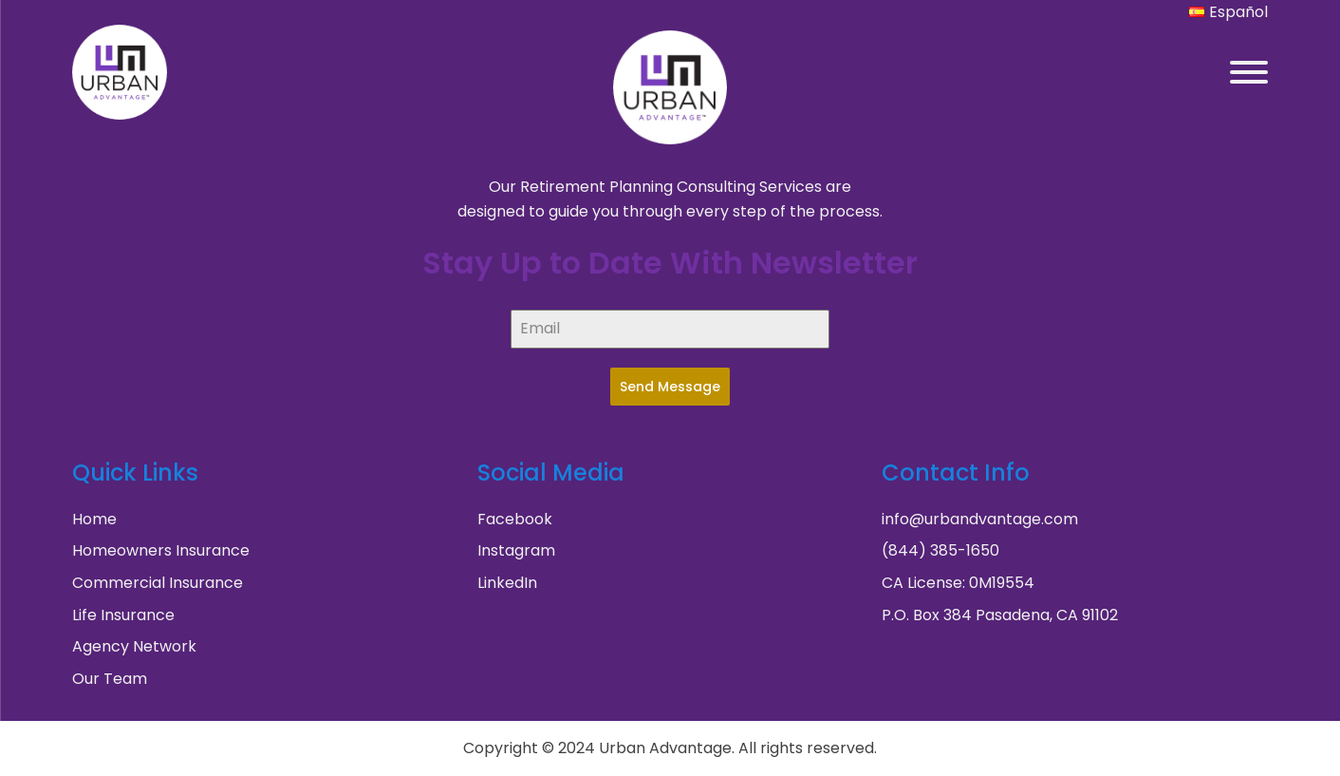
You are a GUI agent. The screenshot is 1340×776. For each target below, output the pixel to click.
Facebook (514, 519)
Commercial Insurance (157, 583)
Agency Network (134, 646)
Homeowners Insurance (161, 550)
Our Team (109, 679)
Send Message (670, 386)
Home (94, 519)
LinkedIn (507, 583)
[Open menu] (1249, 72)
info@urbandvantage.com (980, 519)
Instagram (516, 550)
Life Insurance (123, 615)
